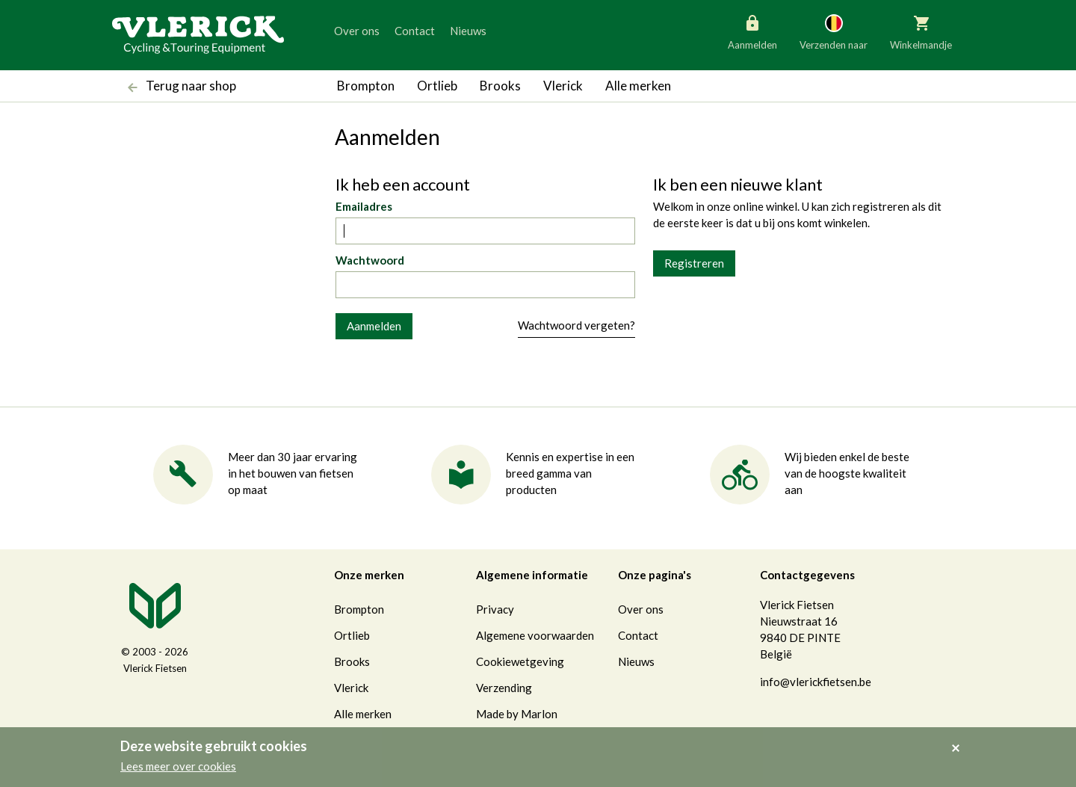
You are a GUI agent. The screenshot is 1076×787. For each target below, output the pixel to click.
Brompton (366, 85)
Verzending (504, 687)
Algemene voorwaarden (535, 635)
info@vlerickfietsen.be (815, 681)
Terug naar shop (178, 87)
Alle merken (638, 85)
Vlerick (563, 85)
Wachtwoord (370, 260)
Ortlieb (437, 85)
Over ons (357, 30)
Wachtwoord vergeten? (576, 325)
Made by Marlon (516, 713)
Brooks (500, 85)
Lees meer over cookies (178, 766)
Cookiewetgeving (520, 661)
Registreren (694, 263)
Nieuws (468, 30)
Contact (415, 30)
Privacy (495, 609)
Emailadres (364, 206)
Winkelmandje (921, 31)
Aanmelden (752, 31)
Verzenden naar (834, 31)
